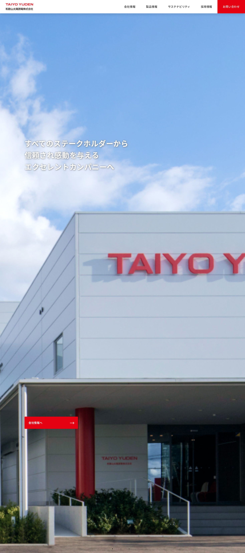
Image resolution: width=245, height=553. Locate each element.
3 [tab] (129, 548)
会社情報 (129, 7)
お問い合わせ (231, 7)
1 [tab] (112, 548)
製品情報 (151, 7)
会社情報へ (36, 423)
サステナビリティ (179, 7)
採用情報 (206, 7)
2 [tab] (120, 548)
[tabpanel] (122, 283)
